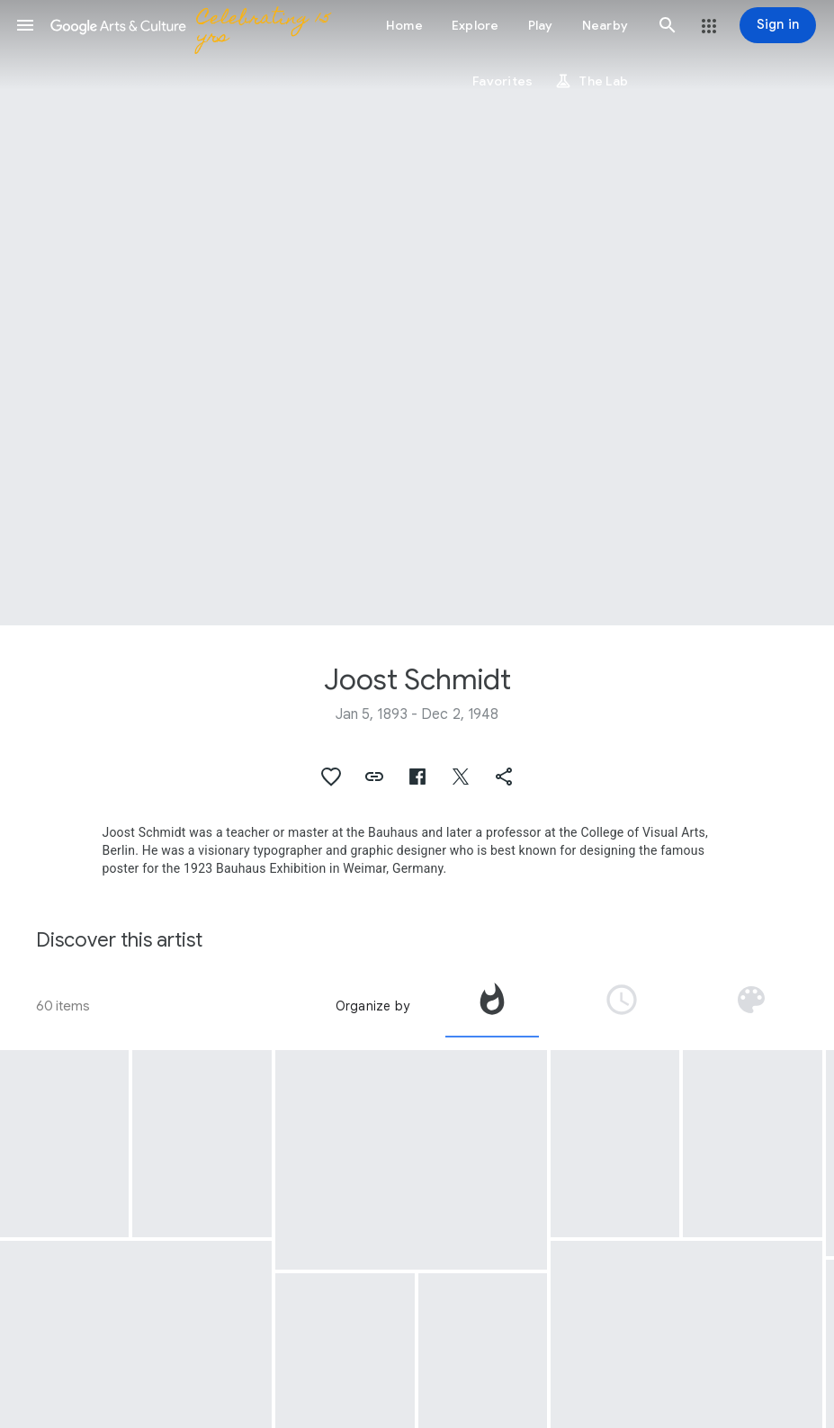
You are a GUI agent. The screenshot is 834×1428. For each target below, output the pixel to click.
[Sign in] (778, 25)
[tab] (492, 1005)
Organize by (372, 1006)
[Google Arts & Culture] (194, 25)
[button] (25, 25)
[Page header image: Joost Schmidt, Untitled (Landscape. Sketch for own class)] (417, 312)
